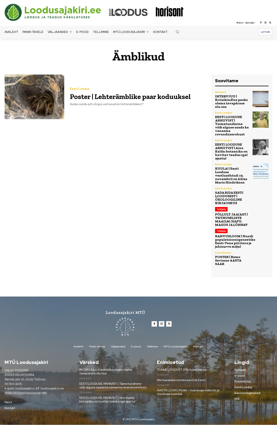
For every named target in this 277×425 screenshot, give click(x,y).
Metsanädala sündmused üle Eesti (181, 380)
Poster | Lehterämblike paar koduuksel (119, 96)
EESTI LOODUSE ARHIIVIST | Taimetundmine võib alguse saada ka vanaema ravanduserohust (232, 125)
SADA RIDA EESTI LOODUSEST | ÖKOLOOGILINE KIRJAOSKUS (229, 197)
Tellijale (221, 209)
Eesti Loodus (79, 84)
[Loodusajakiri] (56, 12)
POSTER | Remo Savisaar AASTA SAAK (228, 260)
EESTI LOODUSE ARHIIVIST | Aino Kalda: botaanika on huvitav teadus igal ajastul (231, 151)
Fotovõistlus (223, 252)
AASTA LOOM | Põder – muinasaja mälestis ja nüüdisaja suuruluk (188, 392)
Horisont (220, 92)
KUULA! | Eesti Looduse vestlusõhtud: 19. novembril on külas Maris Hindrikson (231, 175)
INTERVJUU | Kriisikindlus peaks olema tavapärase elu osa (231, 101)
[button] (177, 32)
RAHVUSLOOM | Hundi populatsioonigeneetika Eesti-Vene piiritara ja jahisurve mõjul (235, 241)
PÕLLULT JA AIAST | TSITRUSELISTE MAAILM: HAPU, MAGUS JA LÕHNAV (231, 219)
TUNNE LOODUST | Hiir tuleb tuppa (182, 370)
